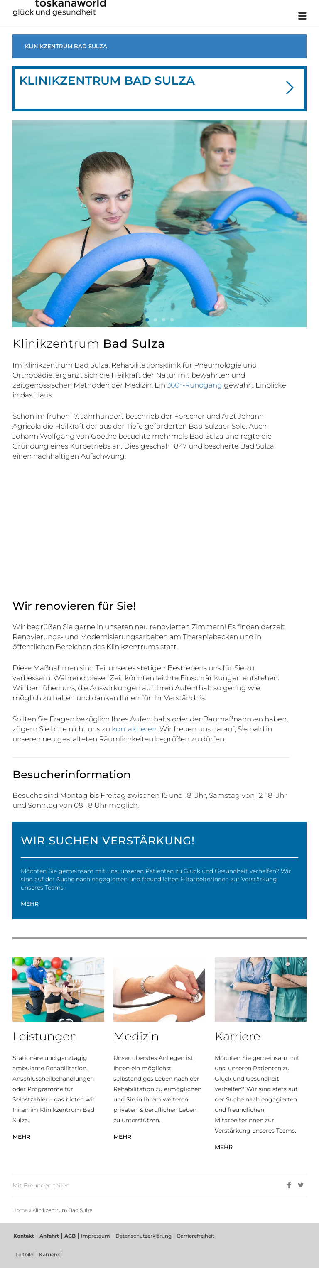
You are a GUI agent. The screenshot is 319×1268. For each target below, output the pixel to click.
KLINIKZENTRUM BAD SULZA (66, 46)
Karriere (47, 1254)
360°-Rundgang (194, 385)
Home (20, 1209)
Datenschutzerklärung (139, 1235)
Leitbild (24, 1254)
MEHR (30, 903)
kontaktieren (134, 729)
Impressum (92, 1235)
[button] (290, 88)
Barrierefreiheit (190, 1235)
